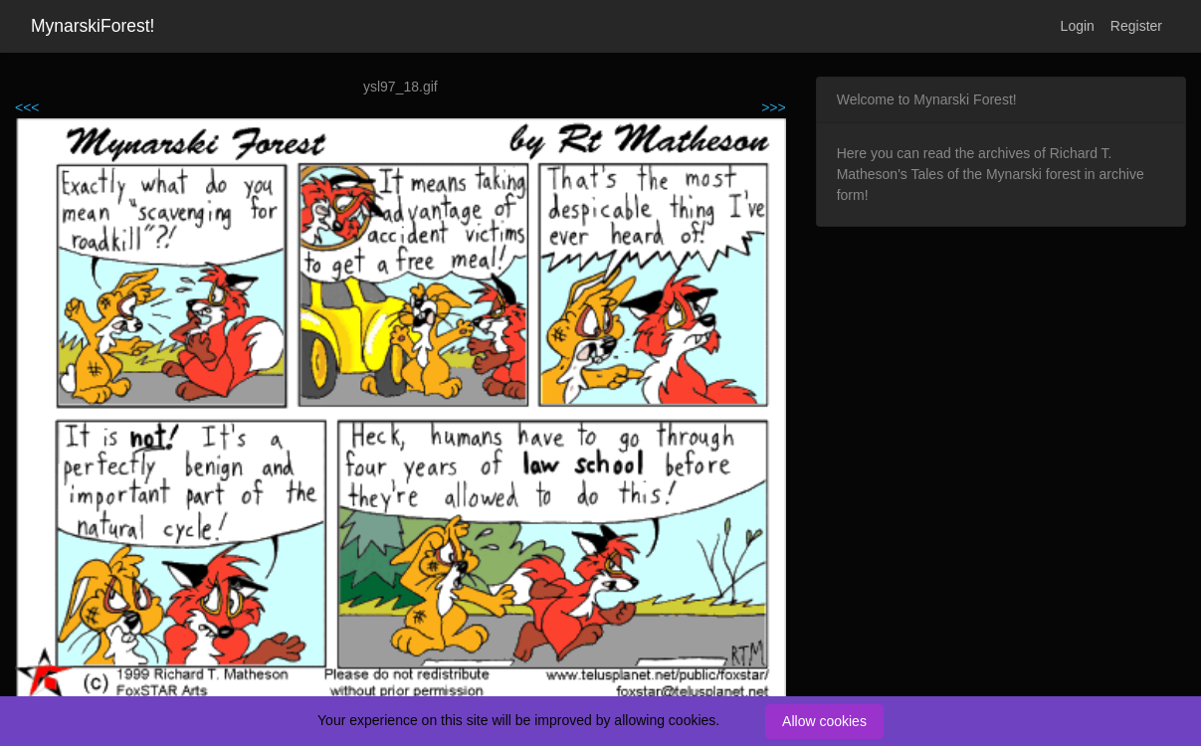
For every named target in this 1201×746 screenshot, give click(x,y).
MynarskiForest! (92, 26)
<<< (27, 107)
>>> (773, 107)
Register (1136, 26)
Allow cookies (824, 721)
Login (1078, 26)
